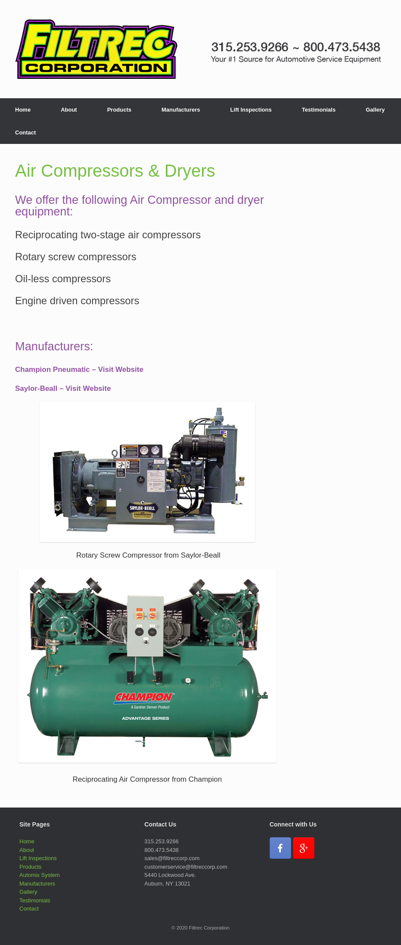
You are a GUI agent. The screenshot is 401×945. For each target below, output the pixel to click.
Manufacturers (181, 109)
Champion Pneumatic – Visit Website (79, 369)
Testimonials (319, 109)
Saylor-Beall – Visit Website (63, 388)
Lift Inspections (251, 109)
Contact (25, 132)
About (69, 109)
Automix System (39, 875)
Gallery (375, 109)
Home (23, 109)
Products (119, 109)
